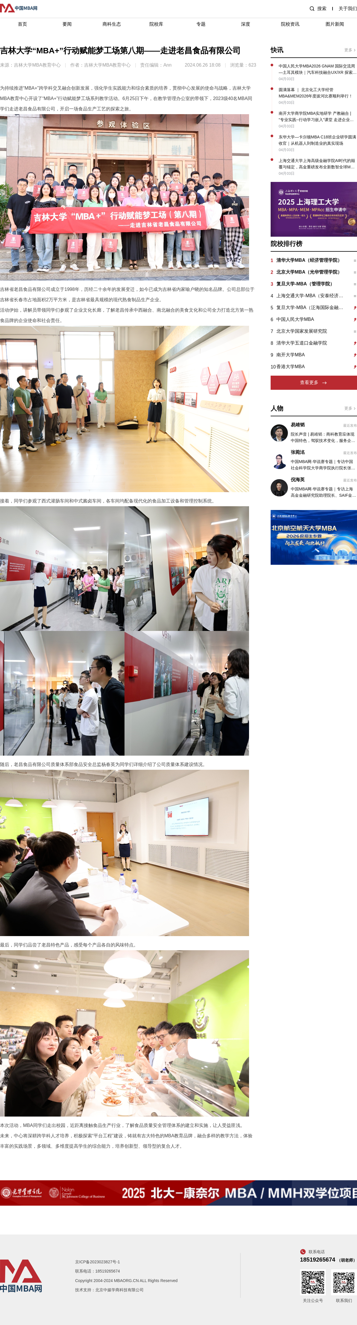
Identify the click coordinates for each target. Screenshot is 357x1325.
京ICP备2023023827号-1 (97, 1262)
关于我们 (348, 8)
